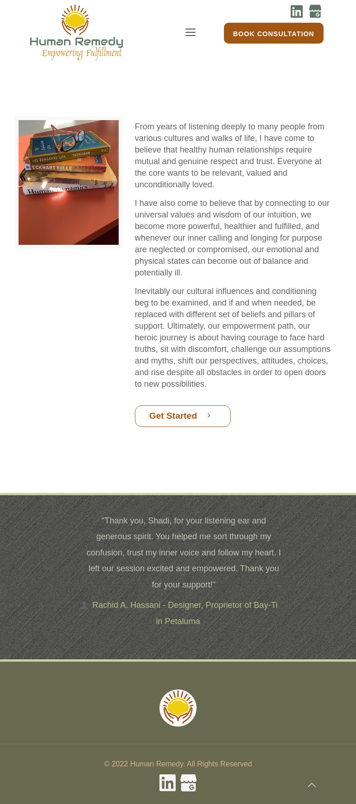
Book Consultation (273, 34)
